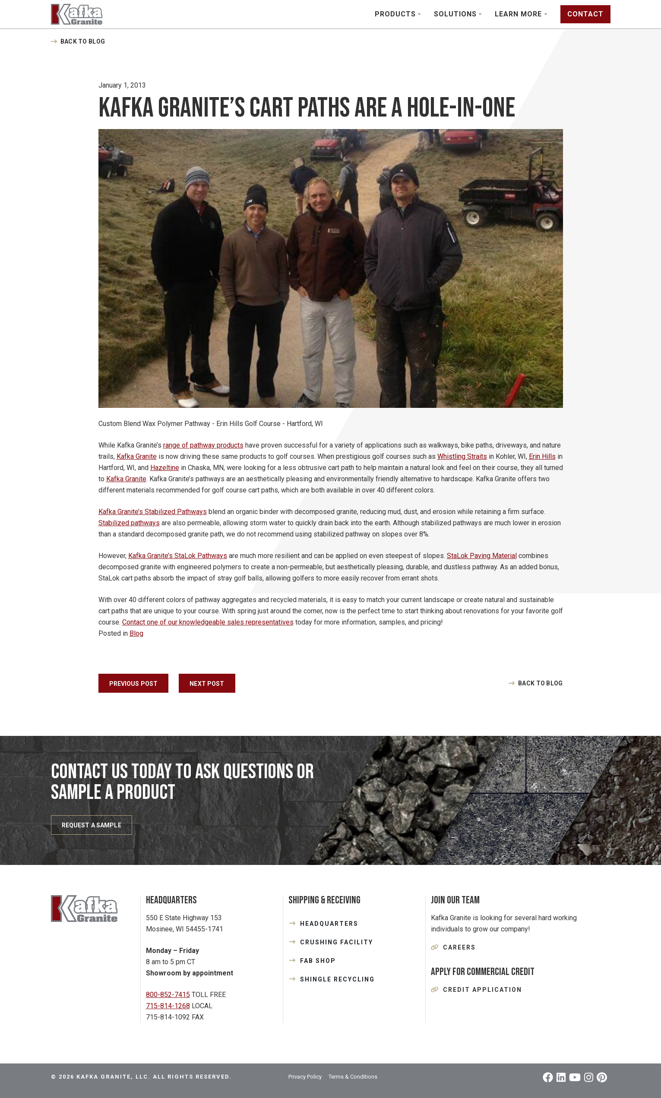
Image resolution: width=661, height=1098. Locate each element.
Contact (585, 14)
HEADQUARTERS (329, 923)
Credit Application (482, 989)
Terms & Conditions (353, 1076)
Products (395, 14)
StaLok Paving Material (482, 556)
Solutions (455, 14)
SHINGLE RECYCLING (337, 979)
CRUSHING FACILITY (336, 942)
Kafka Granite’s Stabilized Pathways (152, 512)
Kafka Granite (137, 456)
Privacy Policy (305, 1076)
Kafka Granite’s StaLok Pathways (177, 556)
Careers (459, 947)
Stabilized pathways (129, 523)
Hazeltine (164, 468)
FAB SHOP (318, 960)
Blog (136, 633)
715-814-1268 (168, 1006)
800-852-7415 (168, 995)
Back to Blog (82, 41)
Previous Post (133, 683)
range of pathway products (203, 445)
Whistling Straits (462, 456)
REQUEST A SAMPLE (91, 825)
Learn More (518, 14)
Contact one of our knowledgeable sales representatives (208, 622)
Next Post (207, 683)
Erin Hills (542, 456)
